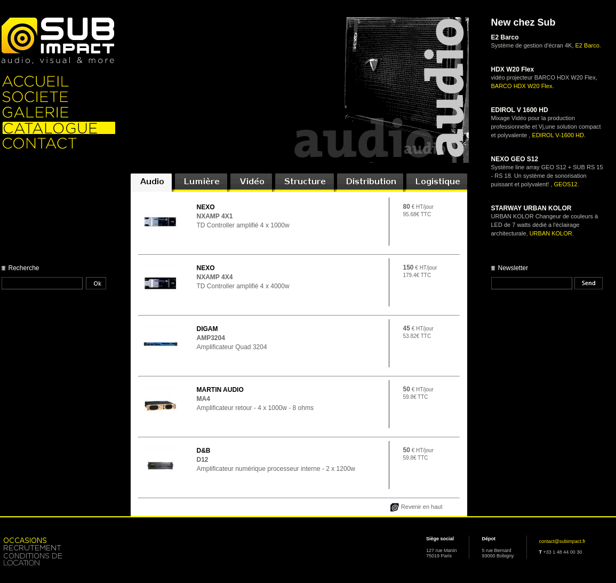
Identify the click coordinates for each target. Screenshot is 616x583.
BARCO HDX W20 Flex (522, 86)
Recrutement (58, 547)
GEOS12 (566, 184)
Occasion (58, 539)
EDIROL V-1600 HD (558, 135)
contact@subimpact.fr (562, 541)
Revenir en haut (422, 506)
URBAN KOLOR (551, 233)
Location (58, 560)
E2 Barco (587, 45)
